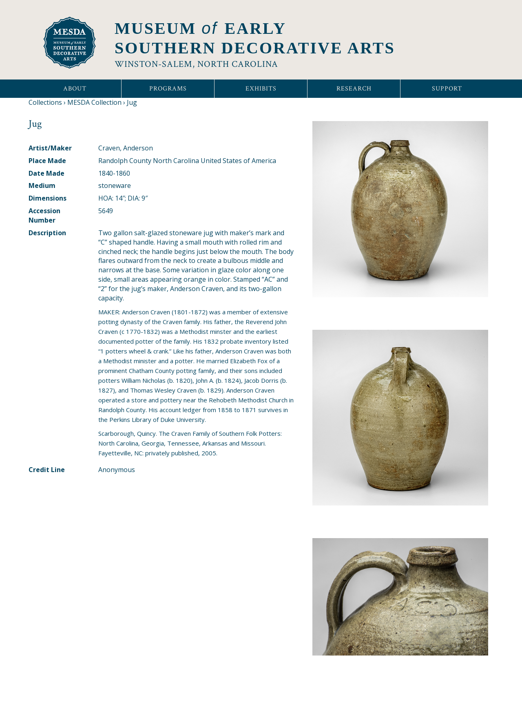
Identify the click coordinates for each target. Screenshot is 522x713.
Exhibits (261, 88)
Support (447, 88)
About (74, 88)
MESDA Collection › (96, 102)
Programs (168, 88)
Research (354, 88)
